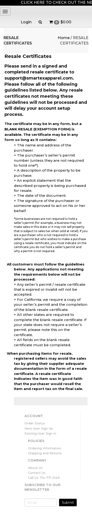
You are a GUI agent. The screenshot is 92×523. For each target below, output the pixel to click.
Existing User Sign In (40, 433)
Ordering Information (44, 448)
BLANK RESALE (18, 129)
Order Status (34, 423)
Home (64, 38)
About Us (35, 468)
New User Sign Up (38, 428)
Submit (68, 502)
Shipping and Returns (45, 453)
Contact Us (36, 473)
